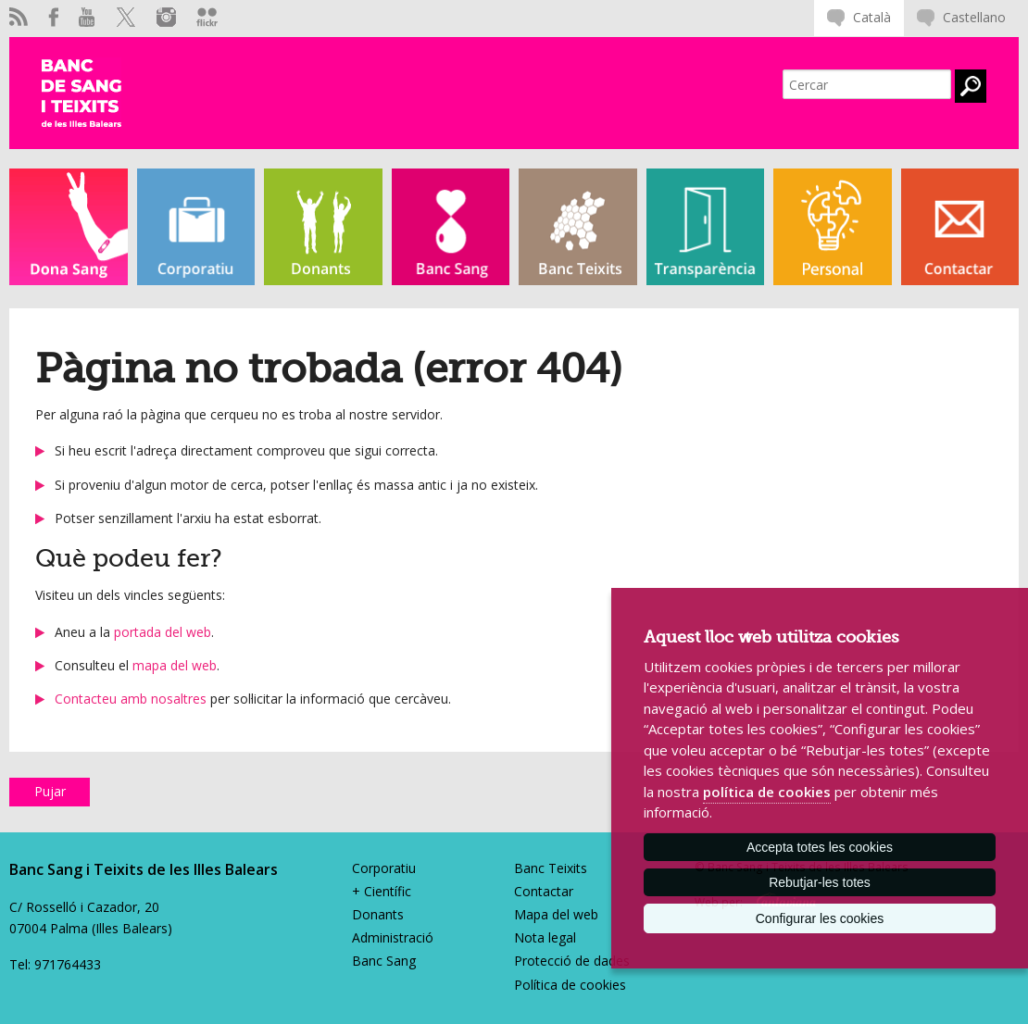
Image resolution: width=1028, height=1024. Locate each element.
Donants (378, 914)
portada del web (162, 632)
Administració (392, 937)
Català (872, 17)
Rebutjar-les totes (820, 882)
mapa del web (174, 665)
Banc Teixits (550, 868)
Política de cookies (570, 984)
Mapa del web (556, 914)
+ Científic (381, 891)
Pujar (50, 791)
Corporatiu (384, 868)
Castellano (974, 17)
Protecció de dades (572, 960)
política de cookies (767, 791)
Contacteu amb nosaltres (131, 698)
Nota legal (545, 937)
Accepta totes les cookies (819, 847)
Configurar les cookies (820, 918)
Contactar (543, 891)
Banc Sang (384, 960)
